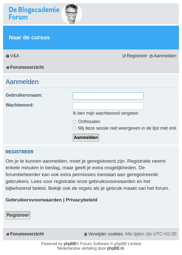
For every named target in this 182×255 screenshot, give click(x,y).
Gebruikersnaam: (24, 95)
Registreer (18, 215)
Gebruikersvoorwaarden (34, 199)
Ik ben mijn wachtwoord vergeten (105, 113)
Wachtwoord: (20, 105)
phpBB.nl (115, 248)
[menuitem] (12, 56)
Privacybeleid (81, 199)
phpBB (70, 244)
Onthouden (86, 121)
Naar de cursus (29, 37)
